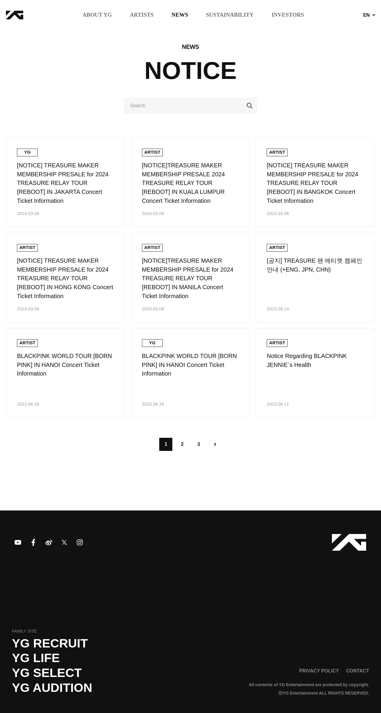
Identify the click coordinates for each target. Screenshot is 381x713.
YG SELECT (47, 673)
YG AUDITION (52, 688)
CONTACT (357, 670)
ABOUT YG (97, 15)
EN (366, 15)
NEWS (179, 15)
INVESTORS (287, 15)
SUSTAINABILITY (230, 15)
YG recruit (50, 643)
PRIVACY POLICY (319, 670)
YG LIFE (36, 658)
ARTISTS (142, 15)
